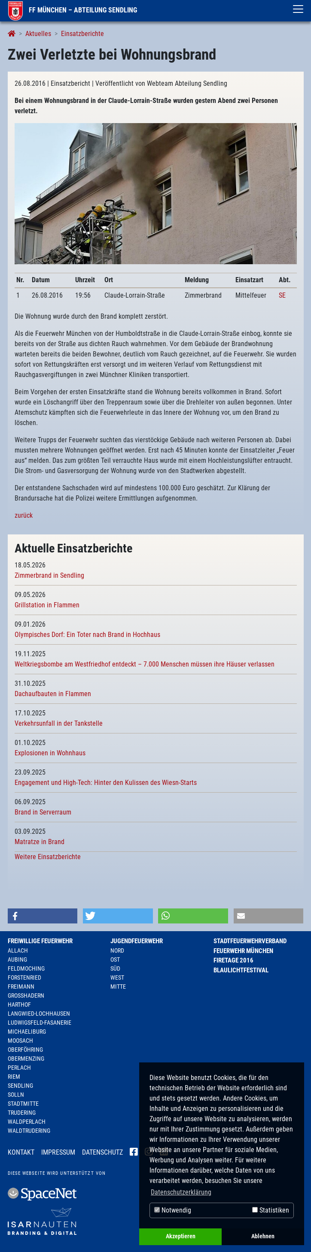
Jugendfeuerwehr (136, 941)
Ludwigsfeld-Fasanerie (39, 1022)
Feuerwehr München (243, 951)
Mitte (118, 986)
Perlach (19, 1067)
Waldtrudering (29, 1130)
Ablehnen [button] (262, 1236)
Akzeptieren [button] (180, 1236)
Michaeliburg (27, 1031)
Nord (117, 950)
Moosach (20, 1040)
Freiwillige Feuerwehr (40, 941)
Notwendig (172, 1210)
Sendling (20, 1085)
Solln (16, 1094)
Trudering (22, 1112)
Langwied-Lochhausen (39, 1013)
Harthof (19, 1004)
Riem (14, 1076)
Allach (18, 950)
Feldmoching (26, 968)
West (117, 977)
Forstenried (24, 977)
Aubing (17, 959)
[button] (43, 915)
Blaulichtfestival (240, 970)
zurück (24, 515)
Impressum (58, 1152)
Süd (115, 968)
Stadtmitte (23, 1103)
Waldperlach (27, 1121)
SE (282, 295)
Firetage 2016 (233, 960)
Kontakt (21, 1152)
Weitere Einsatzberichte (48, 857)
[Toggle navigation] (298, 9)
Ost (115, 959)
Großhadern (26, 995)
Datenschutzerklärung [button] (181, 1192)
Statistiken (270, 1210)
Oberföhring (25, 1049)
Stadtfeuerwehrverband (250, 941)
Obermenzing (26, 1058)
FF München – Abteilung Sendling (72, 10)
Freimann (21, 986)
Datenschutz (102, 1152)
